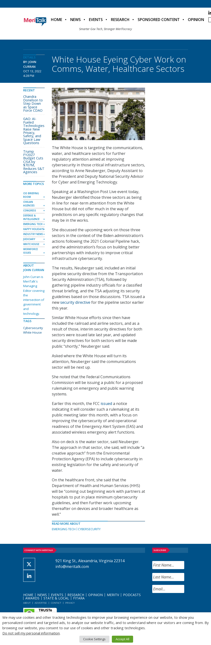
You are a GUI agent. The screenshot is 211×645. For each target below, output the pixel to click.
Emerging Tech (64, 529)
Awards (32, 598)
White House (31, 244)
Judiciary (29, 239)
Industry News (33, 234)
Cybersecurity (89, 529)
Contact (56, 602)
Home (56, 19)
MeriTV (113, 595)
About (27, 602)
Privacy (70, 602)
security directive (75, 302)
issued (106, 403)
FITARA (79, 598)
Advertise (41, 602)
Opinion (196, 19)
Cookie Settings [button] (94, 639)
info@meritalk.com (72, 566)
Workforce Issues (30, 250)
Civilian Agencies (29, 203)
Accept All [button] (122, 639)
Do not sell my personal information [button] (31, 633)
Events (96, 19)
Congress (29, 210)
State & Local (56, 598)
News (75, 19)
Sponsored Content (159, 19)
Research (120, 19)
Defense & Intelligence (31, 217)
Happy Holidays (33, 229)
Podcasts (132, 595)
